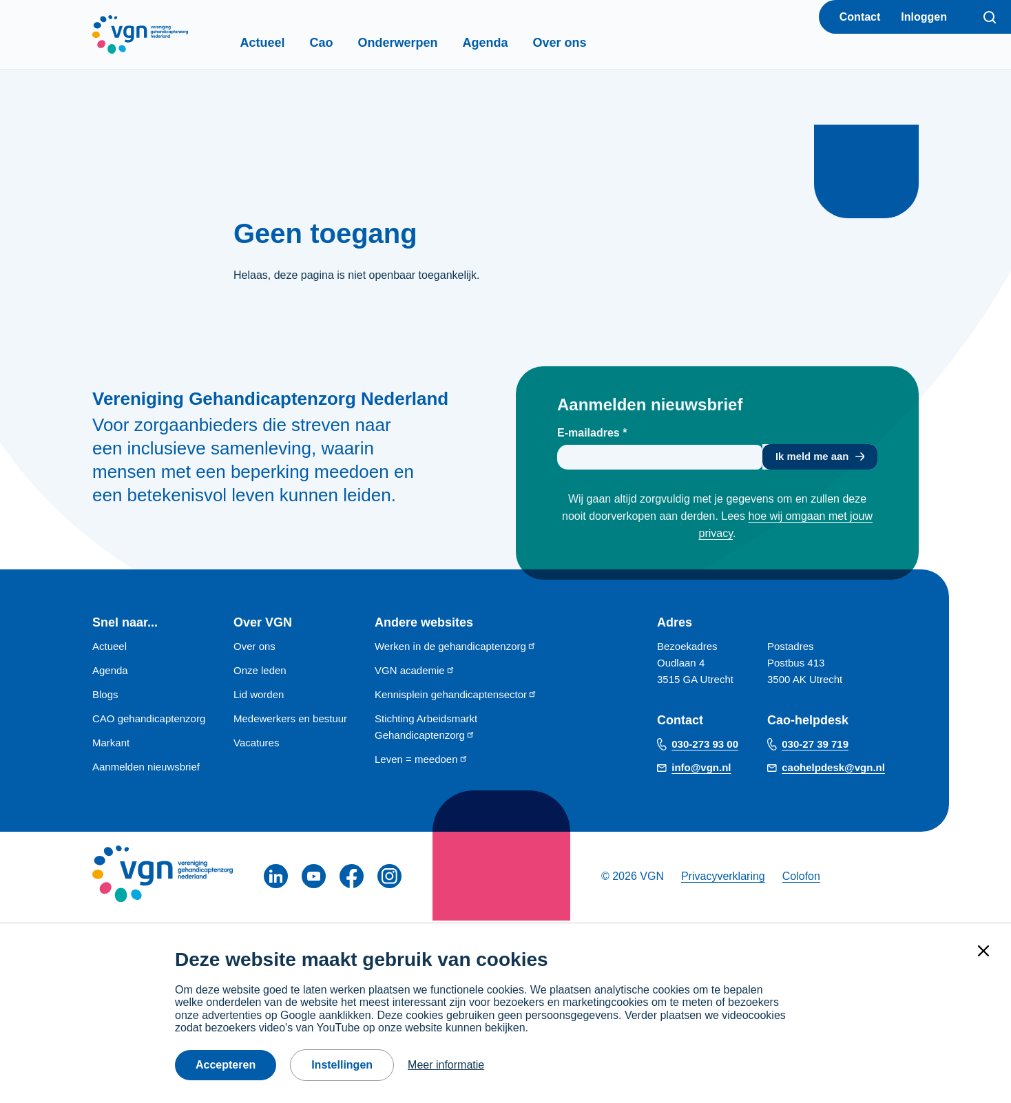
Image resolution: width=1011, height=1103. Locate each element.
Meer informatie (446, 1065)
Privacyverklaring (723, 878)
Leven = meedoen (421, 761)
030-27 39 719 (815, 747)
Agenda (509, 43)
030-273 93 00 (704, 747)
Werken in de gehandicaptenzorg (455, 648)
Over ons (583, 43)
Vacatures (256, 744)
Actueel (286, 43)
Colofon (801, 878)
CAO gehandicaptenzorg (148, 720)
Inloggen (924, 17)
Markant (110, 744)
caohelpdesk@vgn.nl (833, 770)
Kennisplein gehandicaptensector (456, 696)
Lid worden (258, 696)
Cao (345, 43)
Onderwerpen (421, 43)
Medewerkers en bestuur (290, 720)
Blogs (105, 696)
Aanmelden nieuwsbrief (146, 769)
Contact (860, 17)
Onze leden (259, 672)
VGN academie (415, 672)
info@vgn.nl (701, 770)
